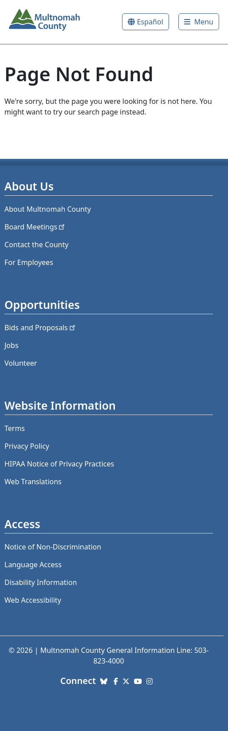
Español (150, 22)
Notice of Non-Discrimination (52, 547)
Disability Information (40, 582)
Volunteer (20, 363)
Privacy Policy (26, 446)
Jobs (11, 345)
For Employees (28, 262)
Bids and (40, 327)
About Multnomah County (47, 209)
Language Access (33, 564)
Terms (14, 428)
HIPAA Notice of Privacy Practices (59, 464)
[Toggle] (198, 21)
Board (35, 227)
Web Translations (33, 481)
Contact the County (36, 244)
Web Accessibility (32, 600)
